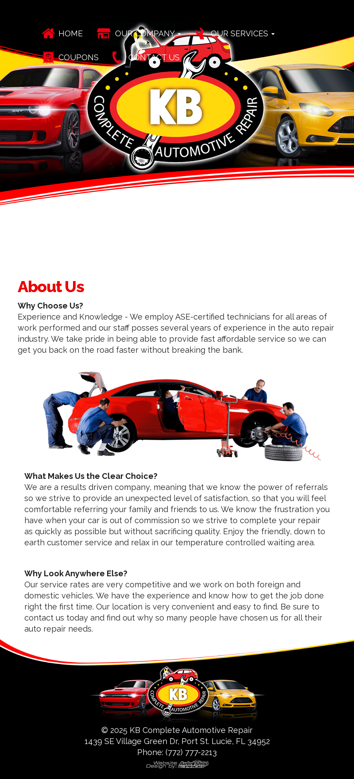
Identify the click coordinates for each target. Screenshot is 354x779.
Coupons (78, 57)
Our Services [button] (243, 33)
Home (70, 33)
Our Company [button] (148, 33)
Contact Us (154, 57)
